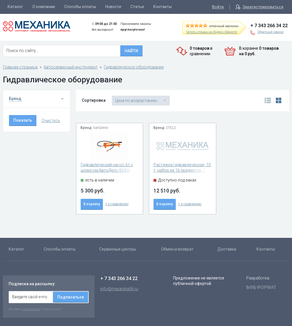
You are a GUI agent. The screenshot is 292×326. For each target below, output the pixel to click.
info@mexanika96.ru (119, 288)
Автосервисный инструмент (71, 67)
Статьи (137, 6)
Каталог (15, 6)
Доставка (226, 249)
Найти (131, 51)
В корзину (92, 204)
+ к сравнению (116, 204)
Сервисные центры (117, 249)
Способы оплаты (80, 6)
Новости (113, 6)
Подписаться (70, 297)
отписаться (31, 309)
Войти (218, 7)
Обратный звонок (270, 32)
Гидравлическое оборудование (134, 67)
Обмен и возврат (177, 249)
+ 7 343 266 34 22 (269, 25)
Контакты (162, 6)
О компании (43, 6)
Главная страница (20, 67)
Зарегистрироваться (263, 7)
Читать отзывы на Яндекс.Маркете (211, 32)
